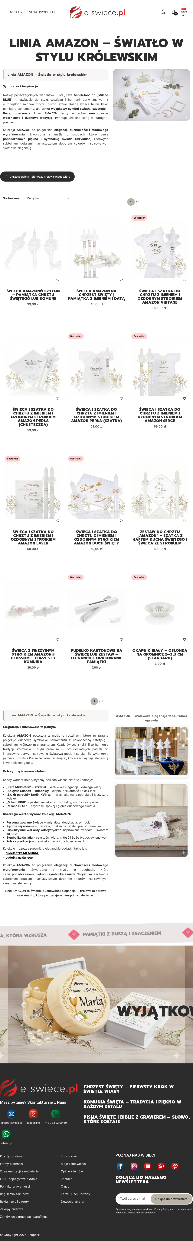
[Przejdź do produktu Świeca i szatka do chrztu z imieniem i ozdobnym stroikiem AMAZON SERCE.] (160, 369)
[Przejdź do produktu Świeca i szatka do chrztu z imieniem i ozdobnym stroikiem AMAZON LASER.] (33, 492)
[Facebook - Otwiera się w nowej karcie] (121, 1169)
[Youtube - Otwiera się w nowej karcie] (148, 1169)
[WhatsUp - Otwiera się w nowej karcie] (6, 1141)
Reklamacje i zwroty (14, 1205)
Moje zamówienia (73, 1167)
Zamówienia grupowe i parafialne (23, 1220)
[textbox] (48, 198)
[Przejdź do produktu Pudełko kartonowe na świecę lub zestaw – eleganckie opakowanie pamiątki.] (96, 611)
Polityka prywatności (15, 1190)
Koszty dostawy (11, 1159)
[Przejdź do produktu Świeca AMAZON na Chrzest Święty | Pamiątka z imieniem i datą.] (96, 249)
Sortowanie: (11, 198)
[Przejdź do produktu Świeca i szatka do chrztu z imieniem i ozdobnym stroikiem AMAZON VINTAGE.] (160, 249)
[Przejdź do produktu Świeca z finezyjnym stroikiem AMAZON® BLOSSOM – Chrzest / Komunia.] (33, 611)
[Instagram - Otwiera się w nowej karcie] (134, 1169)
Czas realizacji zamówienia (19, 1174)
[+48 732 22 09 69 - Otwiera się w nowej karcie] (56, 1120)
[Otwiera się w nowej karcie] (161, 1169)
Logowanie (69, 1159)
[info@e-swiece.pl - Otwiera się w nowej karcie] (11, 1120)
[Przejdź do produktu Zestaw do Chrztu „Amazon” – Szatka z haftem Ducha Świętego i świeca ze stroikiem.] (160, 492)
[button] (174, 13)
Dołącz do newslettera (171, 1202)
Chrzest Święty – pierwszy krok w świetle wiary (128, 1092)
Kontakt (66, 1182)
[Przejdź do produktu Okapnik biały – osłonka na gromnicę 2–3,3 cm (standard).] (160, 611)
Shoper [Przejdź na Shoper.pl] (33, 1238)
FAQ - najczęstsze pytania (18, 1182)
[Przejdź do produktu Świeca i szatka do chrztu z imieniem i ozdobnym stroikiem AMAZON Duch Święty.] (96, 492)
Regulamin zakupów (14, 1197)
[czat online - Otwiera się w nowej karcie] (33, 1120)
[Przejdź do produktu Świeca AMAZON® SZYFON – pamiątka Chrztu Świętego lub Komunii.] (33, 249)
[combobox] (48, 198)
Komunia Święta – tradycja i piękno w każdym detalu (132, 1107)
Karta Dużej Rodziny (75, 1197)
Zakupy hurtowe (11, 1212)
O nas (65, 1190)
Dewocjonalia (71, 1205)
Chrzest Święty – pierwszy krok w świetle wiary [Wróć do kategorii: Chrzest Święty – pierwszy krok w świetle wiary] (37, 176)
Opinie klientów (72, 1174)
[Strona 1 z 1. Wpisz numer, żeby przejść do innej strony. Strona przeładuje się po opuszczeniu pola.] (131, 202)
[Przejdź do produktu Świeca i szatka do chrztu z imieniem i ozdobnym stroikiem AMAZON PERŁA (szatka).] (96, 369)
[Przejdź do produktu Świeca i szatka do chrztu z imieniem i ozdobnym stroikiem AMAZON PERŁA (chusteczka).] (33, 369)
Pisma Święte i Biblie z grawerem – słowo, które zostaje (136, 1122)
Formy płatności (11, 1167)
